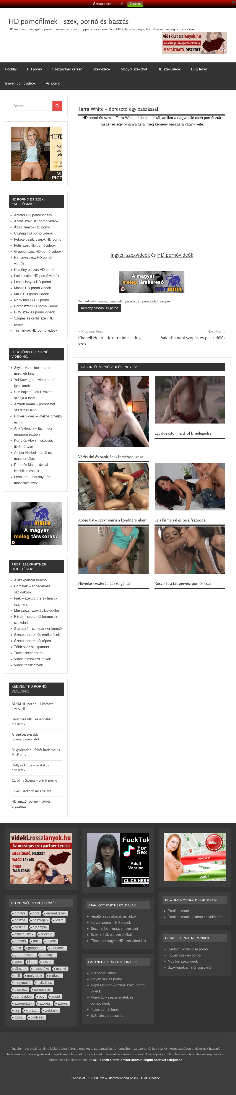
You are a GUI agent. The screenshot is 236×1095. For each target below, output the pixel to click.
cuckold (46, 934)
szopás (165, 301)
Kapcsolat (78, 1078)
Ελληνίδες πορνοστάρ (107, 1015)
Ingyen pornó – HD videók (111, 922)
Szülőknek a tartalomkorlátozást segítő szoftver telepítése (137, 1060)
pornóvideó (150, 301)
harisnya (48, 955)
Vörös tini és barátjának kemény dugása (110, 456)
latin (32, 962)
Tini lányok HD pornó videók (35, 330)
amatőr (20, 913)
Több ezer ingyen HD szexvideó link (118, 941)
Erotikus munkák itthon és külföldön (195, 917)
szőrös (63, 1003)
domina (20, 941)
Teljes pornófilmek (105, 1009)
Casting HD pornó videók (33, 233)
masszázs (41, 969)
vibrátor (31, 1010)
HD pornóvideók (175, 255)
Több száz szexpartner (31, 647)
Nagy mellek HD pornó (31, 300)
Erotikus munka (180, 911)
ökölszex (37, 1017)
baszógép (40, 920)
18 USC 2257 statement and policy (113, 1078)
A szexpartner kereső (30, 580)
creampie (40, 927)
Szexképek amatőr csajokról (189, 967)
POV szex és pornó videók (34, 312)
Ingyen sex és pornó (106, 979)
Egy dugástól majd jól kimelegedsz (183, 433)
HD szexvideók (169, 69)
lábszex (20, 969)
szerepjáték (23, 1003)
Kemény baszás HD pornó (100, 308)
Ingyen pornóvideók (20, 83)
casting (20, 927)
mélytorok (34, 976)
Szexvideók (102, 69)
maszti (61, 969)
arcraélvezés (56, 913)
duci (36, 941)
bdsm (59, 920)
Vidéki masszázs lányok (32, 659)
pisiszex (21, 989)
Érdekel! (135, 3)
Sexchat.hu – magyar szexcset (114, 928)
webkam (51, 1010)
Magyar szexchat (134, 69)
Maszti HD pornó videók (32, 288)
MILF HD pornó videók (31, 294)
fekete (51, 941)
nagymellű (116, 301)
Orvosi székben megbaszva (31, 791)
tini (17, 1010)
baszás (102, 301)
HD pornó (34, 69)
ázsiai (19, 1017)
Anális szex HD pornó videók (36, 221)
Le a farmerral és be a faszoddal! (181, 520)
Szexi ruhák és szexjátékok (112, 935)
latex (18, 962)
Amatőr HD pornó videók (33, 215)
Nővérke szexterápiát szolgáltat (104, 583)
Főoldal (10, 69)
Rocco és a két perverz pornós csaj (183, 583)
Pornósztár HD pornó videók (36, 306)
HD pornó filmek (103, 973)
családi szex (24, 934)
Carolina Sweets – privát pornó (34, 780)
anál (36, 913)
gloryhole (58, 948)
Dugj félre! (199, 69)
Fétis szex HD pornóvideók (34, 245)
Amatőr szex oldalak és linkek (114, 916)
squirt (56, 996)
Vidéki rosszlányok (28, 665)
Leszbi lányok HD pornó (32, 282)
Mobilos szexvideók (183, 961)
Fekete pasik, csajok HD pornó (37, 239)
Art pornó (53, 83)
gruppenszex (24, 955)
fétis (18, 948)
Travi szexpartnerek (29, 653)
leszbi (46, 962)
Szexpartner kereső (67, 69)
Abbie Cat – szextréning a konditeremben (112, 520)
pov (41, 996)
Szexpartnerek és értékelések (37, 635)
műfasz (54, 976)
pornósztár (132, 301)
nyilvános (44, 982)
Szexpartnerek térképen (32, 641)
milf (17, 976)
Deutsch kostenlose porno (188, 949)
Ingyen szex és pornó (184, 955)
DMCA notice (150, 1078)
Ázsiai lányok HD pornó (32, 227)
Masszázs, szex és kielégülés (37, 610)
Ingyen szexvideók (130, 255)
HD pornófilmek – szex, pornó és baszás (73, 21)
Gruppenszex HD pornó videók (38, 251)
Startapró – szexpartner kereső (38, 629)
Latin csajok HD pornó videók (36, 276)
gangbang (35, 948)
